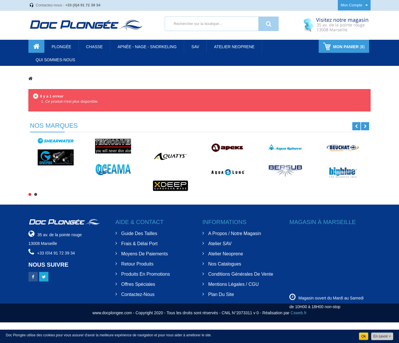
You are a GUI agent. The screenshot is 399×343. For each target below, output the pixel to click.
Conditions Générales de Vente (240, 274)
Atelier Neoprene (225, 253)
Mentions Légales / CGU (233, 284)
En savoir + (382, 336)
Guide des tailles (139, 233)
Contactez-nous (138, 294)
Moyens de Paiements (144, 253)
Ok (363, 336)
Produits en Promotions (145, 274)
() (348, 46)
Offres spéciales (138, 284)
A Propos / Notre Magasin (234, 233)
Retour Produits (137, 263)
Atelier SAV (220, 243)
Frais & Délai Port (139, 243)
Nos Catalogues (224, 263)
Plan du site (221, 294)
